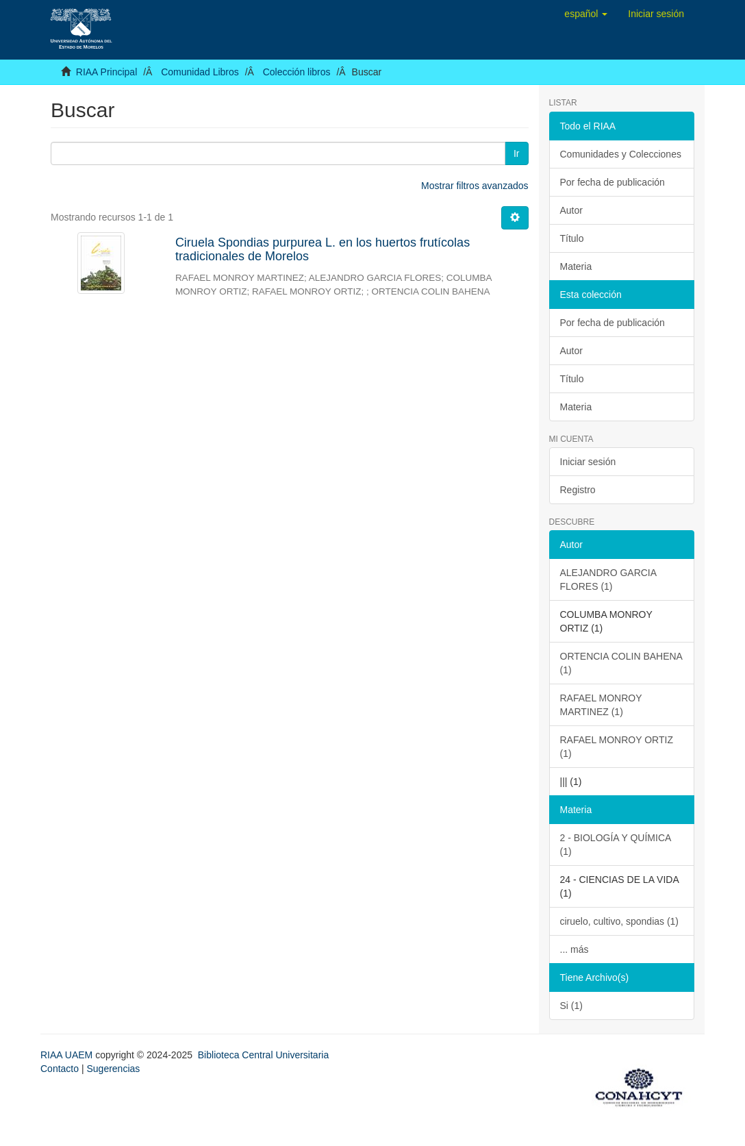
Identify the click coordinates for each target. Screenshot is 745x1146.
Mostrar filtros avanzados (474, 185)
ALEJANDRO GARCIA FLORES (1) (608, 579)
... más (574, 949)
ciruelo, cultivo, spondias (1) (619, 921)
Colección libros (297, 71)
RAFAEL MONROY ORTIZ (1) (616, 746)
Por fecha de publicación (612, 182)
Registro (578, 489)
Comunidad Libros (200, 71)
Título (572, 238)
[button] (586, 13)
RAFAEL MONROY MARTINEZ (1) (601, 705)
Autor (571, 210)
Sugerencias (113, 1068)
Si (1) (571, 1005)
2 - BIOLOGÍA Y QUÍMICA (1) (616, 844)
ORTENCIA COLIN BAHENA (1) (621, 663)
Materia (576, 266)
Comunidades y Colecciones (620, 154)
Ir (517, 153)
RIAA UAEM (67, 1054)
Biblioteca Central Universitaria (263, 1054)
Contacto (59, 1068)
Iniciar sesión (588, 461)
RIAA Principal (106, 71)
